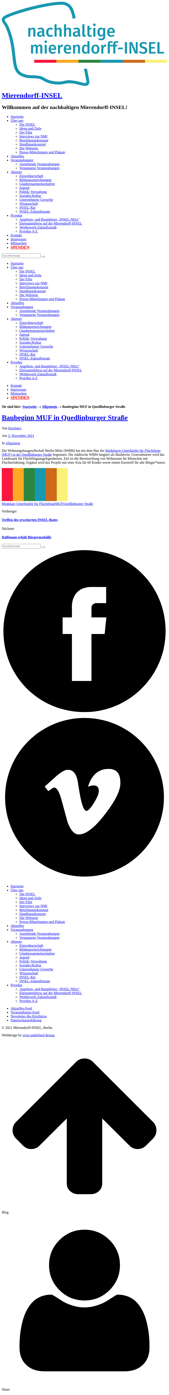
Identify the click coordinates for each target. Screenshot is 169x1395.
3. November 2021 (21, 436)
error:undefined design (39, 1035)
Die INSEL (27, 124)
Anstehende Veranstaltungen (39, 164)
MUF (59, 504)
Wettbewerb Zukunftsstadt (38, 227)
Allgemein (49, 407)
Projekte (16, 215)
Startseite (17, 116)
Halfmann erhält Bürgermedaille (26, 537)
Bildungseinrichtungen (35, 180)
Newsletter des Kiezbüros (29, 1016)
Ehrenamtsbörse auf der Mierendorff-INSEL (50, 223)
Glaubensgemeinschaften (37, 184)
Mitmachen (19, 243)
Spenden (20, 247)
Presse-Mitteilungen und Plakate (42, 152)
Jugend (24, 188)
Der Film (25, 132)
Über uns (17, 120)
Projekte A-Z (28, 231)
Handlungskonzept (32, 144)
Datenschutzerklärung (26, 1020)
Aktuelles (17, 156)
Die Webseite (28, 148)
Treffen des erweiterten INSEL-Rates (30, 520)
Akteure (16, 172)
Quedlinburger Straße (78, 504)
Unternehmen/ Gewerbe (36, 200)
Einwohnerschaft (31, 176)
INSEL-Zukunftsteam (34, 211)
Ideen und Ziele (30, 128)
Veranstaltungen (22, 160)
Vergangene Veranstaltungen (39, 168)
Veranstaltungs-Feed (25, 1012)
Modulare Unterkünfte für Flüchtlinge (28, 504)
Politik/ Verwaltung (33, 192)
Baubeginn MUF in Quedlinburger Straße (65, 417)
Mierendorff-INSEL (32, 95)
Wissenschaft (28, 203)
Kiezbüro (15, 428)
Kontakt (16, 235)
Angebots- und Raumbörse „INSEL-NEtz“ (49, 219)
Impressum (18, 239)
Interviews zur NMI (33, 136)
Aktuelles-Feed (21, 1008)
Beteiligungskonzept (33, 140)
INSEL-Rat (27, 207)
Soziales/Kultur (30, 196)
